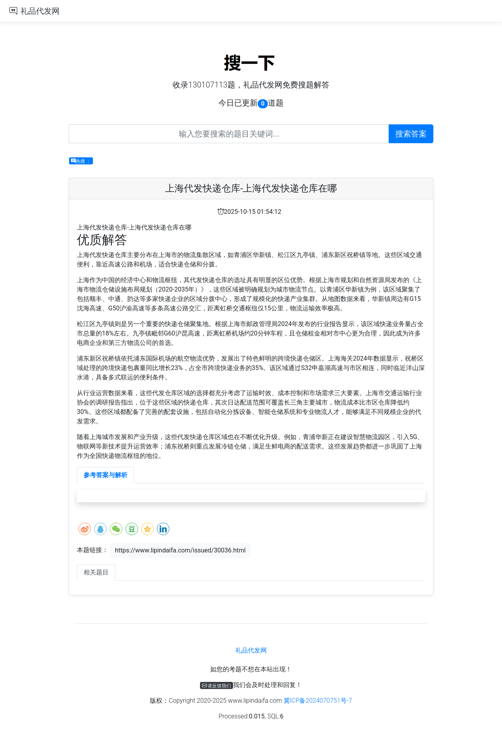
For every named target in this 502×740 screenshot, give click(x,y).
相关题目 (96, 572)
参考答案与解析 (105, 475)
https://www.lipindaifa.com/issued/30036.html (180, 550)
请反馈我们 (216, 685)
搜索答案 (411, 134)
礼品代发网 (40, 11)
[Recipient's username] (229, 133)
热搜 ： (81, 161)
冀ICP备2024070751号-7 (318, 700)
